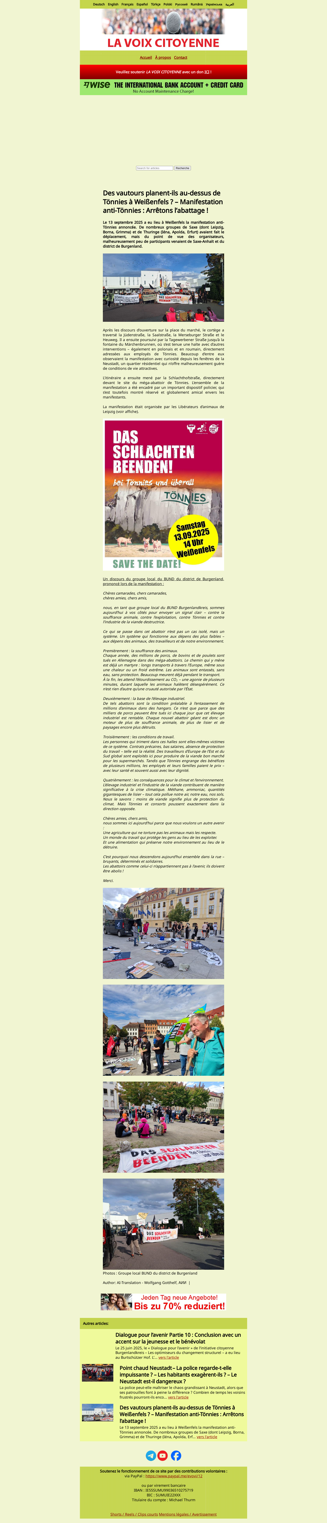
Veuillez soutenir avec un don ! (163, 71)
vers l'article (168, 1357)
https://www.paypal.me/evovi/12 (174, 1475)
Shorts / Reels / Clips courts (134, 1514)
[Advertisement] (163, 127)
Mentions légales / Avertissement (188, 1514)
